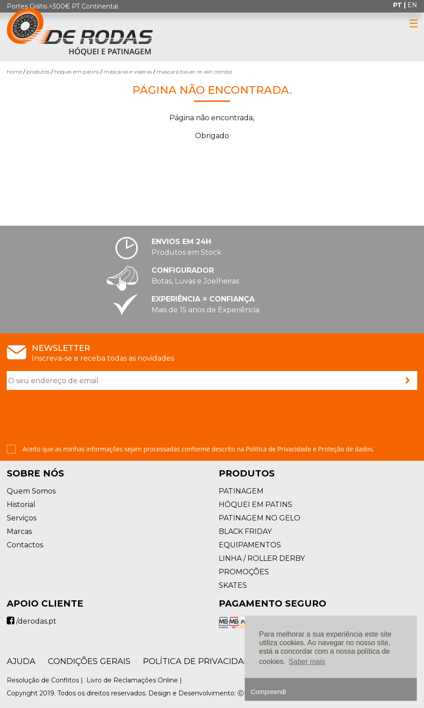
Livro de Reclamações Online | (135, 680)
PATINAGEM (241, 491)
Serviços (21, 518)
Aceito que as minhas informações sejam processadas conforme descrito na (198, 449)
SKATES (233, 585)
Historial (21, 504)
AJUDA (21, 661)
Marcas (19, 531)
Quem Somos (31, 491)
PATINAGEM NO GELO (259, 518)
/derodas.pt (31, 621)
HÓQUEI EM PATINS (76, 71)
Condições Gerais (89, 661)
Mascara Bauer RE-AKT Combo (194, 71)
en (412, 5)
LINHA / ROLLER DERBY (262, 558)
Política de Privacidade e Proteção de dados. (310, 449)
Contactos (25, 545)
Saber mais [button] (307, 661)
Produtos (38, 71)
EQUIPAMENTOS (250, 545)
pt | (400, 5)
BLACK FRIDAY (245, 531)
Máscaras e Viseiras (128, 71)
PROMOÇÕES (244, 572)
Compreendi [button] (268, 691)
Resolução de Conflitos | (46, 680)
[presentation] (75, 418)
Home (14, 71)
